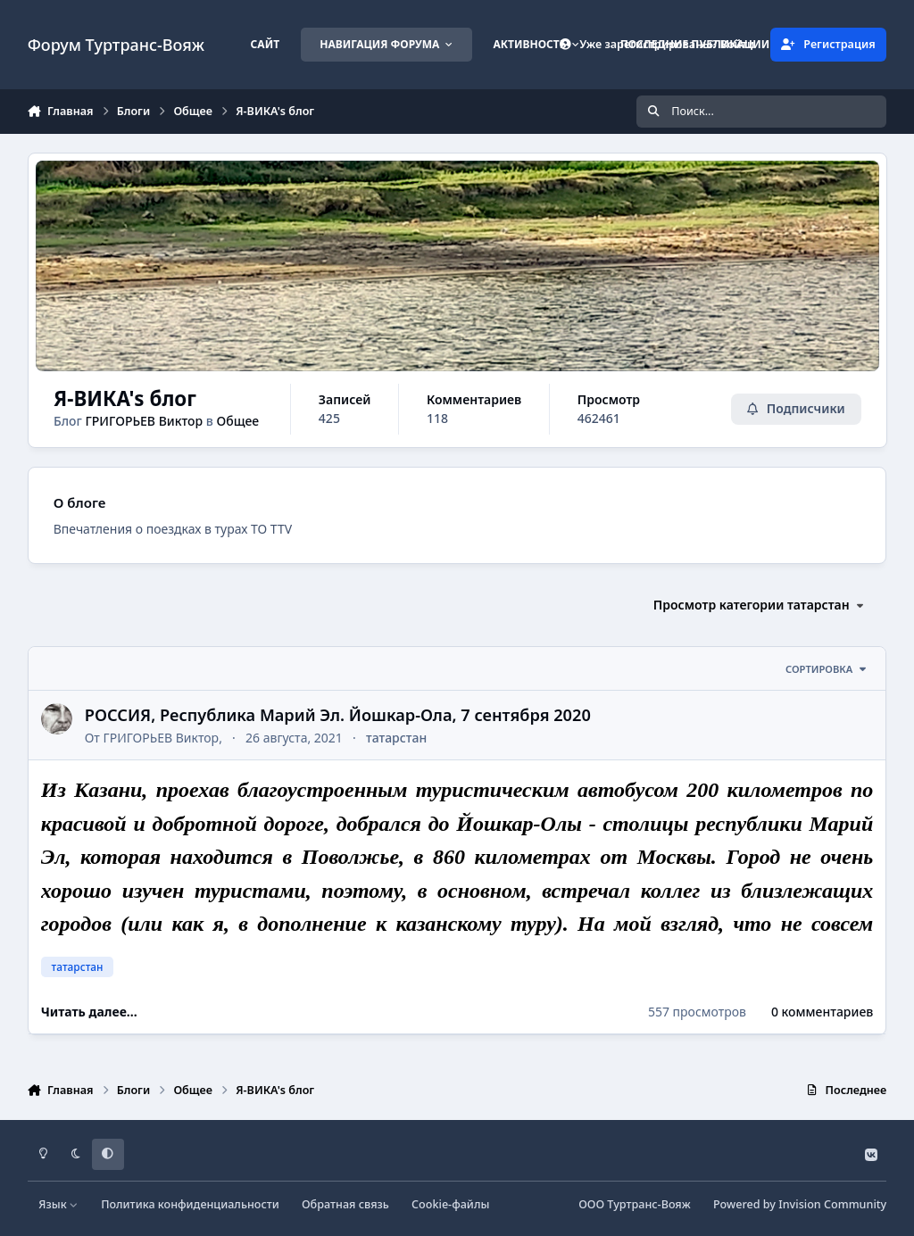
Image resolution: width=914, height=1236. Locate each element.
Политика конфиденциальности (190, 1204)
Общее (237, 420)
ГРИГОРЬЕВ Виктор (144, 420)
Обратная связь (345, 1204)
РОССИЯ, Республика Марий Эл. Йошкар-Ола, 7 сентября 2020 (338, 715)
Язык (58, 1204)
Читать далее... (89, 1011)
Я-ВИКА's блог (125, 398)
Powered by (799, 1204)
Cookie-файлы (450, 1204)
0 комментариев (822, 1011)
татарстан (396, 737)
